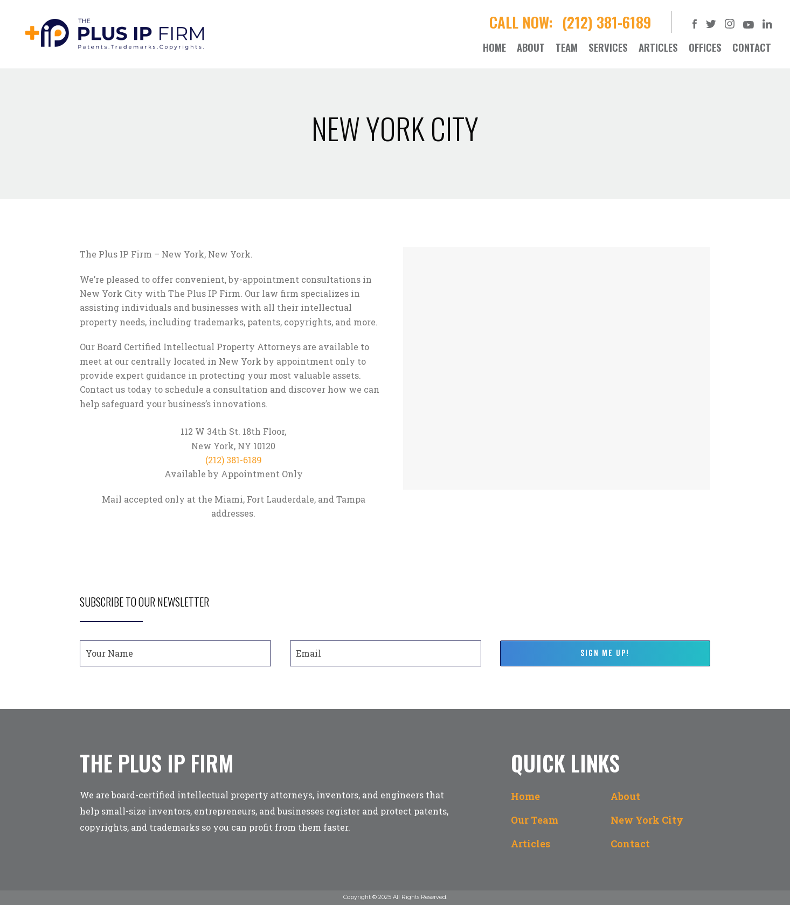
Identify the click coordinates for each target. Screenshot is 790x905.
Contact (630, 843)
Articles (530, 843)
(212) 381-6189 (608, 22)
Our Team (534, 819)
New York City (647, 819)
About (625, 796)
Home (525, 796)
